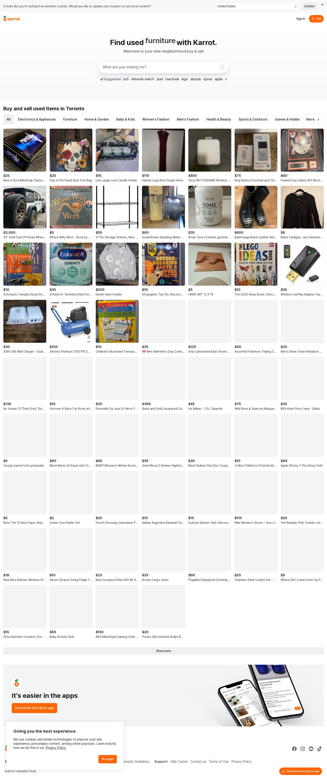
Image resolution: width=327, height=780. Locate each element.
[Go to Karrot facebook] (294, 748)
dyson (208, 79)
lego (185, 79)
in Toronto (72, 109)
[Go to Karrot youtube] (311, 748)
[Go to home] (11, 19)
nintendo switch (142, 79)
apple (219, 79)
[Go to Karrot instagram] (302, 748)
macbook (172, 79)
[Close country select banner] (322, 5)
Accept (107, 759)
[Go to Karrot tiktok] (319, 748)
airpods (195, 79)
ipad (160, 79)
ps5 (126, 79)
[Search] (222, 67)
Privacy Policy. (55, 748)
